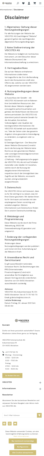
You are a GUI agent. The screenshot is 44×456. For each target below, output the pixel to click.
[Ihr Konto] (29, 3)
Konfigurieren (22, 447)
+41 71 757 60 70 (11, 352)
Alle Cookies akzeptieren (22, 453)
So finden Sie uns (12, 375)
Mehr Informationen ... (22, 436)
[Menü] (39, 3)
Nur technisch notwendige (23, 441)
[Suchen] (18, 3)
